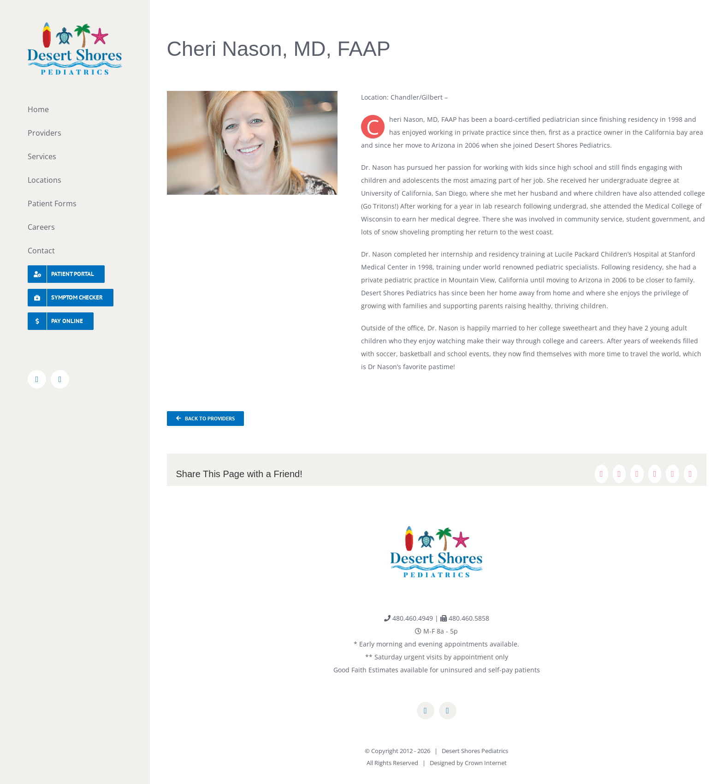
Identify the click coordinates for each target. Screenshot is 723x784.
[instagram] (447, 710)
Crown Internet (486, 763)
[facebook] (425, 710)
